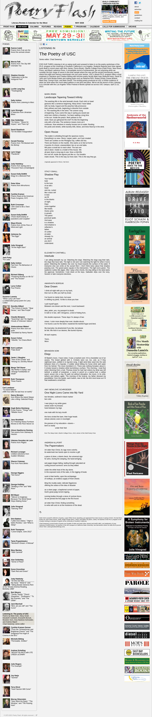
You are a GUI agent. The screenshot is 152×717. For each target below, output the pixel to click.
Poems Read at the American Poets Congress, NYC (22, 196)
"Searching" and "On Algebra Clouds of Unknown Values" (22, 319)
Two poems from (22, 432)
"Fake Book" (16, 349)
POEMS (68, 27)
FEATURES (46, 27)
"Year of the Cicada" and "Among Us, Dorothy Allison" (22, 360)
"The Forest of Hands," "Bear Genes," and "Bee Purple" (22, 308)
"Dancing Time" (17, 508)
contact (137, 18)
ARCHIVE (132, 27)
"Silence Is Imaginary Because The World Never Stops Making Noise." (21, 498)
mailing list (138, 20)
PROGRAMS (80, 27)
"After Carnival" (17, 551)
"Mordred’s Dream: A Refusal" (22, 542)
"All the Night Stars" (18, 246)
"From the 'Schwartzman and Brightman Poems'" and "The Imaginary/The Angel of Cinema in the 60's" (18, 631)
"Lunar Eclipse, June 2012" (21, 531)
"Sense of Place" (17, 561)
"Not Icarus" (17, 474)
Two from (21, 265)
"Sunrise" (15, 677)
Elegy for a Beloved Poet (20, 175)
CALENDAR (95, 27)
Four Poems (16, 287)
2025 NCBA (22, 27)
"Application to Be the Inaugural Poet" (19, 77)
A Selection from (21, 112)
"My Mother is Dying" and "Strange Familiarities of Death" (20, 371)
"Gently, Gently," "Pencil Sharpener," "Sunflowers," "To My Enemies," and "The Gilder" (22, 596)
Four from (19, 462)
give (136, 12)
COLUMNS (34, 27)
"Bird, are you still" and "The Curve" (22, 606)
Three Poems (17, 380)
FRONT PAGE (9, 27)
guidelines (138, 15)
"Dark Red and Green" (19, 570)
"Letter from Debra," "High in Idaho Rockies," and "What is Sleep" (22, 522)
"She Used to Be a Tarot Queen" (20, 207)
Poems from (20, 50)
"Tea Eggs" (16, 235)
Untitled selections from (20, 454)
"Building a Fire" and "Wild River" (21, 486)
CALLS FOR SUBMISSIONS (113, 27)
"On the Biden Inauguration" (22, 131)
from (22, 397)
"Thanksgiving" (18, 90)
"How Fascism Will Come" (21, 688)
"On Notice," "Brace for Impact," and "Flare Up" (20, 122)
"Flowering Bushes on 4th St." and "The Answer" (22, 277)
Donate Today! (109, 21)
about (137, 7)
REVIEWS (58, 27)
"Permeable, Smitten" (19, 640)
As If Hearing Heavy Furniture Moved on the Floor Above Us (22, 422)
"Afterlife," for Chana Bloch (21, 339)
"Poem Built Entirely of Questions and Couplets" (20, 217)
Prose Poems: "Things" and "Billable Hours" (21, 410)
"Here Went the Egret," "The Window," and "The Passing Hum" (22, 702)
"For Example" (16, 665)
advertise (138, 9)
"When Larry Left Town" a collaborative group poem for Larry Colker (16, 300)
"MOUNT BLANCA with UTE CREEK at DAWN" (22, 652)
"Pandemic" (16, 153)
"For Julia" (7, 259)
